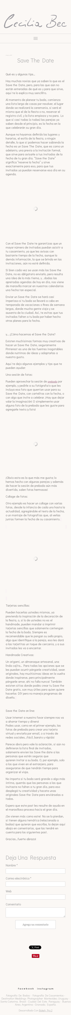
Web (8, 891)
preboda (52, 381)
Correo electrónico (18, 878)
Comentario (13, 904)
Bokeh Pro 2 (45, 1010)
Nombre (12, 865)
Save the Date (35, 60)
